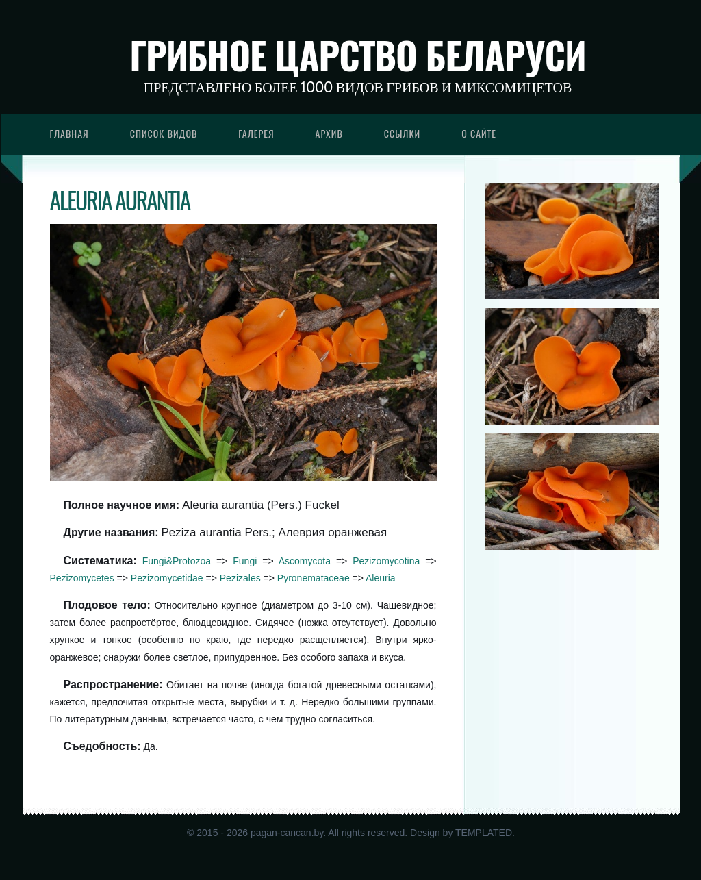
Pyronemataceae (313, 578)
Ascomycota (305, 560)
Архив (329, 133)
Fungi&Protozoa (176, 560)
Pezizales (240, 578)
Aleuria (381, 578)
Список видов (164, 133)
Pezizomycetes (82, 578)
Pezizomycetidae (167, 578)
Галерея (256, 133)
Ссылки (402, 133)
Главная (69, 133)
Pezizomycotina (386, 560)
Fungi (245, 560)
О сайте (478, 133)
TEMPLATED (483, 832)
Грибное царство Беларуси (357, 54)
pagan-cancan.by (287, 832)
